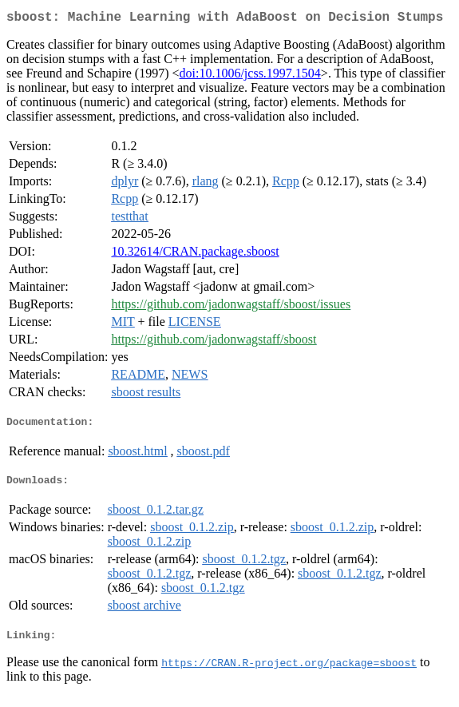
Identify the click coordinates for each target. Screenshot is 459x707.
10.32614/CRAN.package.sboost (195, 254)
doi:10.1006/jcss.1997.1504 (250, 76)
